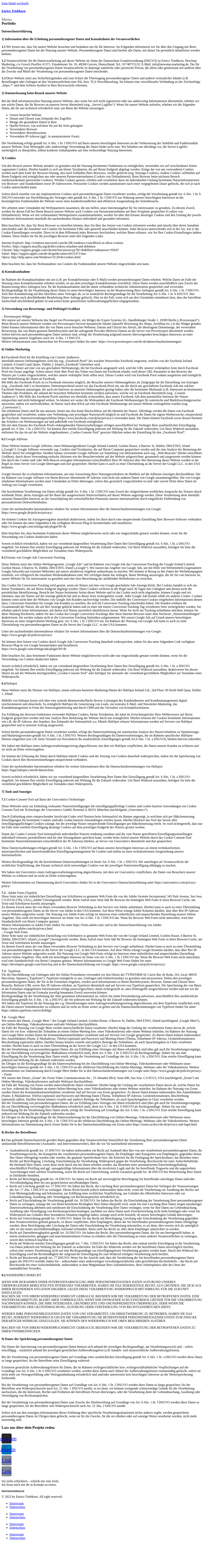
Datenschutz (17, 1507)
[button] (102, 19)
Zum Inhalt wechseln (15, 3)
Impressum (17, 1503)
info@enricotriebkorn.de (13, 1491)
